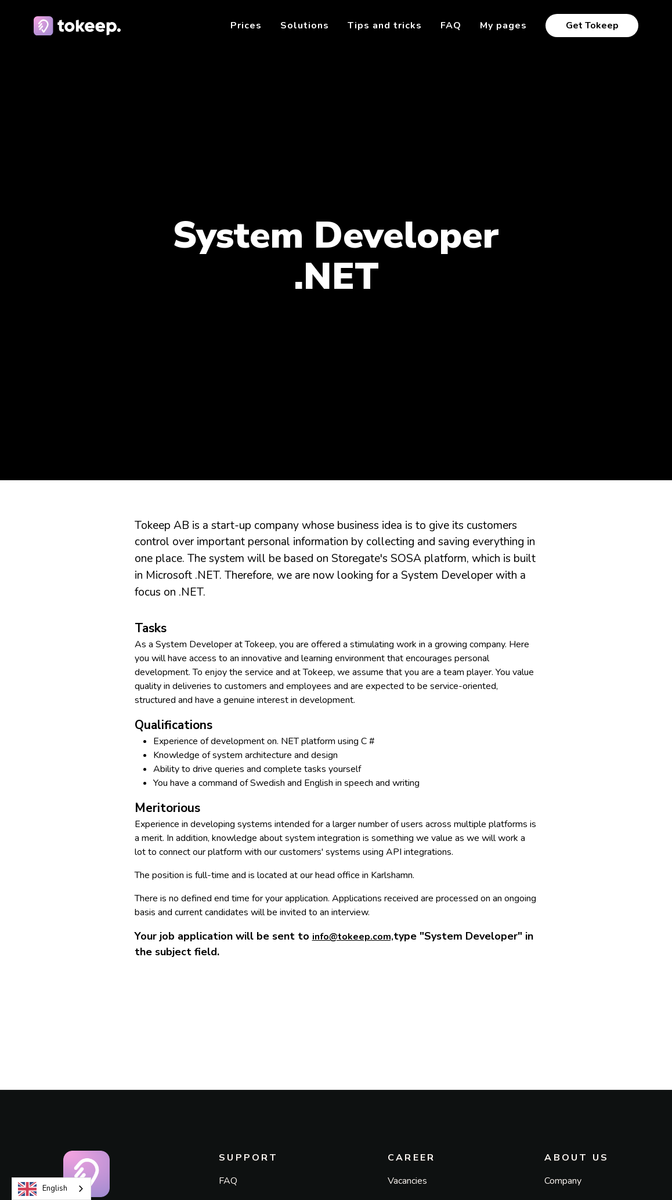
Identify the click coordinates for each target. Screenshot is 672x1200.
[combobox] (51, 1188)
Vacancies (407, 1180)
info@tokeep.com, (352, 936)
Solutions (304, 25)
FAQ (450, 25)
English (42, 1189)
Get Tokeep (592, 25)
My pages (503, 25)
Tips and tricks (385, 25)
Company (562, 1180)
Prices (246, 25)
